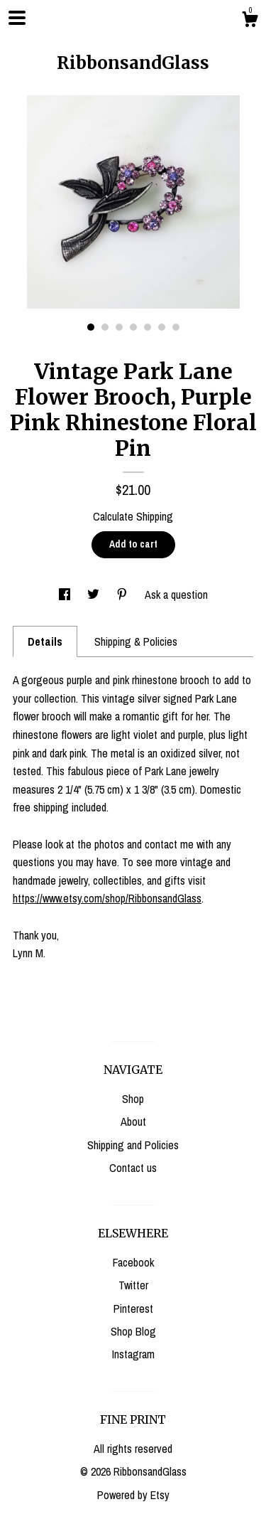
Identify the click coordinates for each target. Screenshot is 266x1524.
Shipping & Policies (135, 641)
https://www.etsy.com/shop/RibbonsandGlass (107, 898)
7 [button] (175, 327)
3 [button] (119, 327)
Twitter (133, 1285)
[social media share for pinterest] (123, 594)
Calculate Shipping (133, 516)
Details (45, 641)
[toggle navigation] (17, 18)
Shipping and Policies (133, 1145)
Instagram (133, 1354)
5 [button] (147, 327)
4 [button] (133, 327)
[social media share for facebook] (66, 594)
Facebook (133, 1262)
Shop (133, 1099)
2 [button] (105, 327)
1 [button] (90, 327)
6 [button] (161, 327)
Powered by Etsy (133, 1495)
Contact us (133, 1168)
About (133, 1121)
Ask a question (176, 594)
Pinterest (133, 1308)
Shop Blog (133, 1331)
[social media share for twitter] (94, 594)
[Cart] (249, 21)
